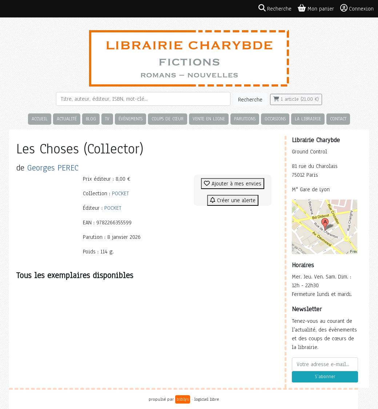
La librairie (308, 119)
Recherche (250, 99)
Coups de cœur (168, 119)
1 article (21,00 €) (296, 99)
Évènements (130, 119)
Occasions (275, 119)
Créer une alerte (233, 200)
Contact (338, 119)
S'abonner (325, 376)
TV (107, 119)
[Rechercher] (143, 99)
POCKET (120, 193)
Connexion (357, 8)
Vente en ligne (209, 119)
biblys (183, 399)
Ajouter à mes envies (232, 183)
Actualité (67, 119)
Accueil (40, 119)
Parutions (245, 119)
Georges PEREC (53, 167)
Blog (91, 119)
